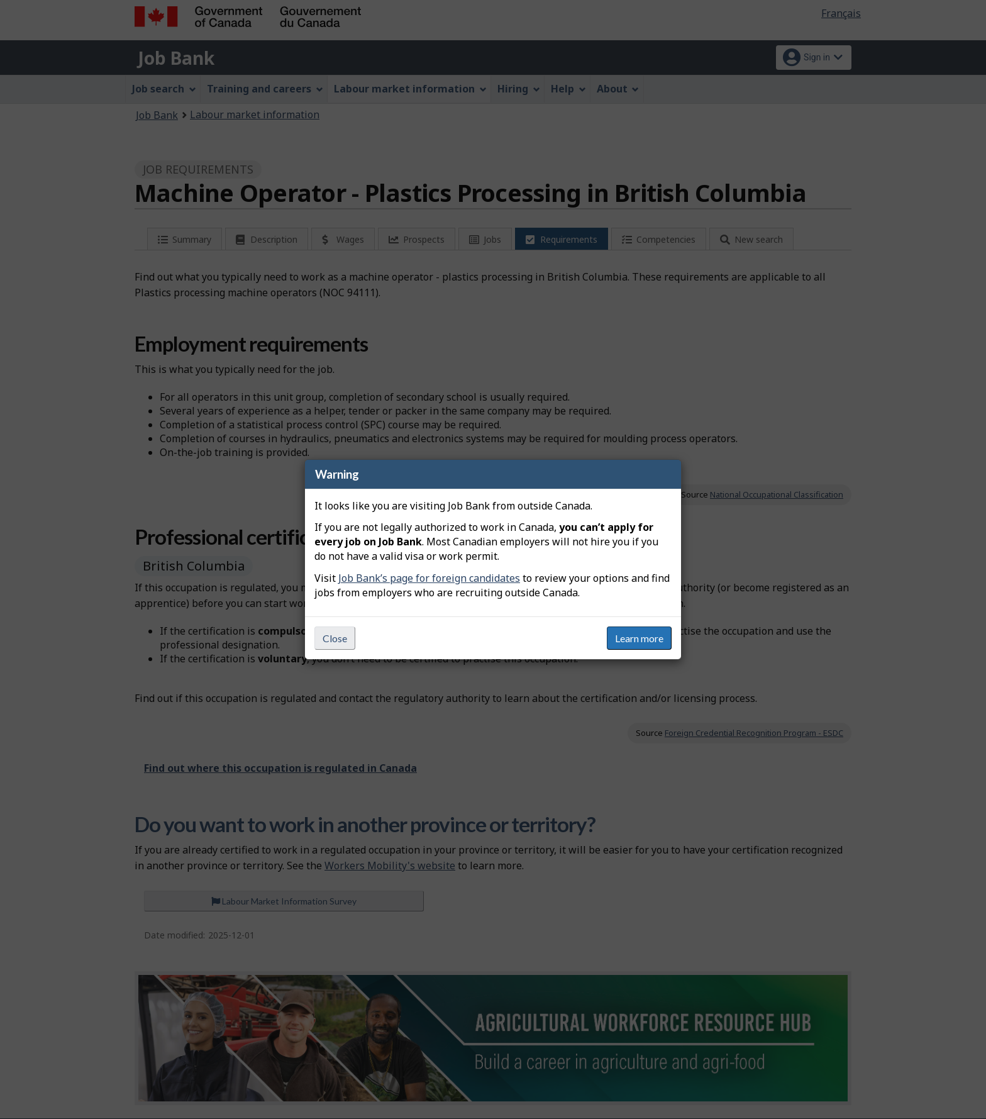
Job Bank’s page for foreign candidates (429, 578)
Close (335, 638)
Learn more (639, 638)
